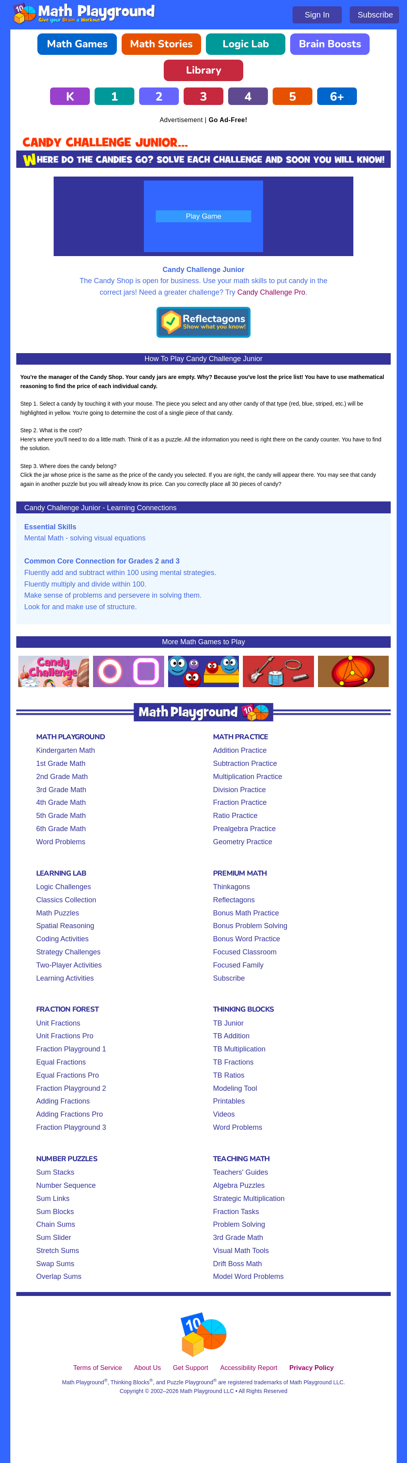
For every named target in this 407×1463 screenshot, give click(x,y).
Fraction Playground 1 (71, 1049)
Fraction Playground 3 (71, 1127)
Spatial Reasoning (65, 926)
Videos (224, 1114)
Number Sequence (66, 1185)
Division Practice (239, 790)
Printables (229, 1101)
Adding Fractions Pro (69, 1114)
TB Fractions (233, 1062)
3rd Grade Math (61, 790)
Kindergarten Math (65, 750)
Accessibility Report (248, 1367)
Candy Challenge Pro (271, 292)
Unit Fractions (58, 1023)
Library (203, 70)
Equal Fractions (61, 1062)
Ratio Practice (235, 816)
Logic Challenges (63, 887)
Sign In (317, 14)
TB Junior (228, 1023)
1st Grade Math (60, 763)
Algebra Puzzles (239, 1185)
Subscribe (375, 14)
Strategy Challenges (68, 952)
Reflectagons (234, 900)
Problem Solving (239, 1224)
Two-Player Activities (69, 965)
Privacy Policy (311, 1367)
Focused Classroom (245, 952)
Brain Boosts (330, 44)
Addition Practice (240, 750)
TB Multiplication (239, 1049)
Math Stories (161, 44)
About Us (147, 1367)
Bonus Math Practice (246, 913)
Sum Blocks (55, 1212)
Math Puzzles (57, 913)
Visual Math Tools (241, 1251)
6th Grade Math (61, 829)
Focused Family (238, 965)
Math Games (77, 44)
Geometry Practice (242, 842)
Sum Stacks (55, 1172)
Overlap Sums (58, 1276)
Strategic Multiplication (249, 1199)
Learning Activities (65, 978)
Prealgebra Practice (244, 829)
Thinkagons (231, 887)
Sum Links (53, 1199)
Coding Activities (62, 939)
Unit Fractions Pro (64, 1036)
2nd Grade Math (62, 777)
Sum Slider (53, 1238)
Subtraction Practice (245, 763)
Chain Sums (55, 1224)
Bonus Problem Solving (250, 926)
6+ (337, 97)
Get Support (190, 1367)
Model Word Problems (248, 1276)
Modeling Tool (235, 1088)
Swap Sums (55, 1264)
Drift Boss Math (237, 1264)
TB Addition (231, 1036)
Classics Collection (66, 900)
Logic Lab (246, 44)
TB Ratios (228, 1075)
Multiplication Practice (247, 777)
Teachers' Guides (240, 1172)
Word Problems (60, 842)
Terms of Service (97, 1367)
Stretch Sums (57, 1251)
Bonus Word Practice (246, 939)
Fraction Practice (240, 802)
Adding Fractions (63, 1101)
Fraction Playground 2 (71, 1088)
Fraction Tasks (236, 1212)
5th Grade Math (61, 816)
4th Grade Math (61, 802)
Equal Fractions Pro (67, 1075)
